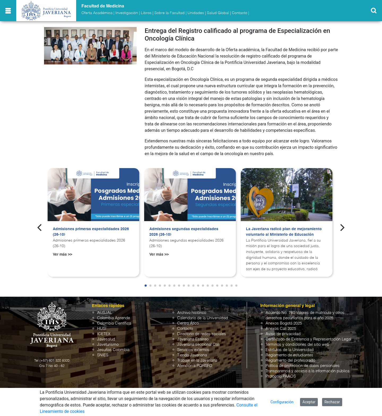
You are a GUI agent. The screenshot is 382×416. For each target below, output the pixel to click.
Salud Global (218, 13)
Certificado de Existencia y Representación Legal (308, 339)
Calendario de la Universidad (202, 318)
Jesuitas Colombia (113, 350)
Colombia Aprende (113, 318)
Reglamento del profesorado (290, 360)
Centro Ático (188, 323)
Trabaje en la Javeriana (197, 360)
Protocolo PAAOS (281, 376)
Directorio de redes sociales (201, 334)
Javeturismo (108, 345)
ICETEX (103, 334)
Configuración (282, 402)
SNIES (102, 355)
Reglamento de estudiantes (289, 355)
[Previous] (40, 228)
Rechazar (332, 402)
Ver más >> (62, 254)
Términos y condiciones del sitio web (297, 345)
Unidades (196, 13)
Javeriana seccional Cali (198, 345)
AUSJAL (104, 313)
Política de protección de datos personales (303, 366)
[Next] (342, 228)
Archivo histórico (191, 313)
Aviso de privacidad (283, 334)
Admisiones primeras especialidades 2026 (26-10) (91, 232)
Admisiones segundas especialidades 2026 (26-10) (183, 232)
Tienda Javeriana (192, 355)
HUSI (101, 329)
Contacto (239, 13)
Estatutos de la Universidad (290, 350)
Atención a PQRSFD (194, 366)
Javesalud (106, 339)
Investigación (126, 13)
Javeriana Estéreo (193, 339)
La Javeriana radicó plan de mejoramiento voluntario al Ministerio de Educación (284, 232)
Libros (146, 13)
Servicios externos (193, 350)
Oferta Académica (96, 13)
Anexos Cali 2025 (281, 329)
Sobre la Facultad (169, 13)
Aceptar (308, 402)
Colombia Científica (114, 323)
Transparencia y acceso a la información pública (307, 371)
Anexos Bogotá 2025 (284, 323)
